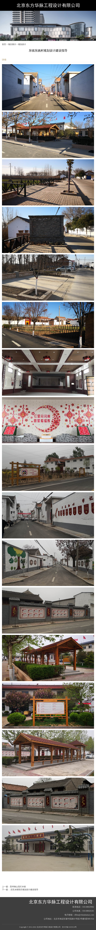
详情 (4, 59)
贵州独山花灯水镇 (18, 887)
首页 (4, 44)
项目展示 (12, 44)
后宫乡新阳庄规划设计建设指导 (24, 890)
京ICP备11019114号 (69, 927)
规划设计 (22, 44)
